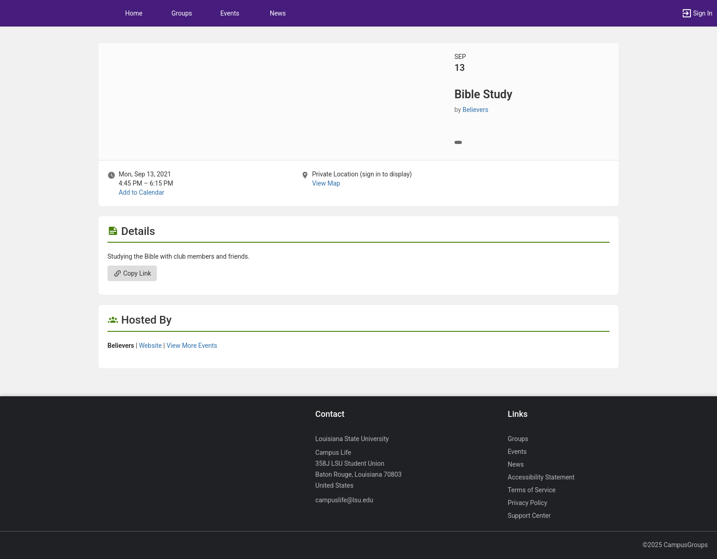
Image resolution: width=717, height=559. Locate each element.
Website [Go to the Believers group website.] (150, 345)
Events (229, 13)
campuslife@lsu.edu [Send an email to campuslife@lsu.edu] (345, 500)
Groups (181, 13)
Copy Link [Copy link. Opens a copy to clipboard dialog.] (132, 273)
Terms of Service (532, 490)
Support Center (529, 515)
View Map (326, 183)
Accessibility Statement (541, 477)
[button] (697, 13)
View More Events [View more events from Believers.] (191, 345)
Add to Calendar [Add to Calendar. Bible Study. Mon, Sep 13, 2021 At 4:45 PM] (141, 192)
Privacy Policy (527, 502)
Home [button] (134, 13)
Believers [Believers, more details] (475, 109)
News (278, 13)
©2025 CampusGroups (675, 544)
